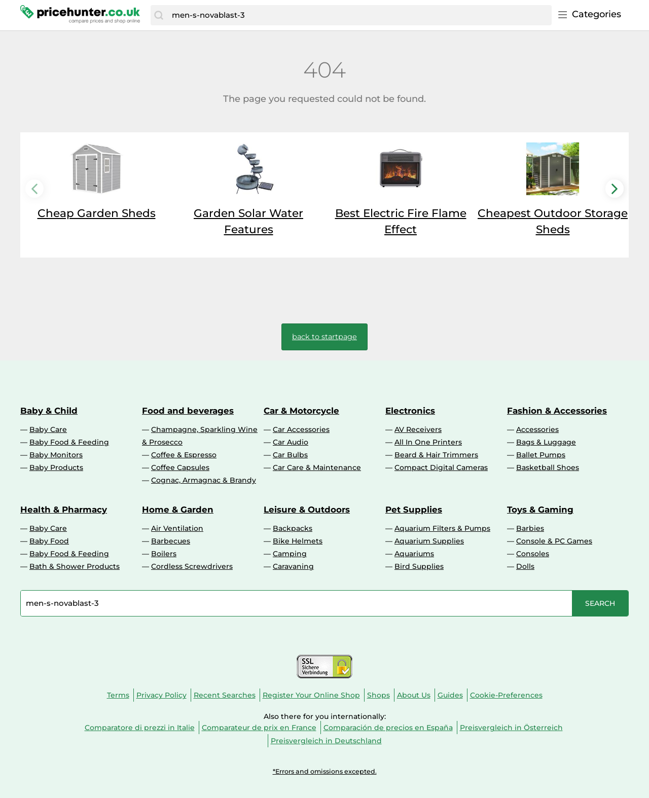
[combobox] (359, 15)
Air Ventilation (177, 528)
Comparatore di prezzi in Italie (140, 727)
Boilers (163, 553)
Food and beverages (188, 411)
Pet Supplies (413, 509)
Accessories (537, 429)
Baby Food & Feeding (69, 442)
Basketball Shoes (547, 467)
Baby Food (49, 541)
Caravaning (293, 566)
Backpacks (292, 528)
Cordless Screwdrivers (192, 566)
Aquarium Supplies (429, 541)
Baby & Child (49, 411)
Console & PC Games (554, 541)
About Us (413, 695)
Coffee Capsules (180, 467)
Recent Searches (225, 695)
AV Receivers (418, 429)
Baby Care (48, 429)
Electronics (410, 411)
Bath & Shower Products (74, 566)
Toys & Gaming (540, 509)
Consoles (532, 553)
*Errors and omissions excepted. (325, 771)
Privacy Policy (161, 695)
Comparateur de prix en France (259, 727)
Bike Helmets (297, 541)
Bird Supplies (419, 566)
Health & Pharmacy (63, 509)
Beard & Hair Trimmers (436, 454)
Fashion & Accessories (557, 411)
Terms (118, 695)
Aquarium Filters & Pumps (442, 528)
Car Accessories (301, 429)
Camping (290, 553)
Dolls (525, 566)
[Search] (159, 15)
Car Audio (290, 442)
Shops (378, 695)
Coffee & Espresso (184, 454)
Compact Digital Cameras (441, 467)
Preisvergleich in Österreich (511, 727)
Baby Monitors (56, 454)
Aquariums (414, 553)
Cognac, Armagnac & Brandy (203, 480)
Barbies (530, 528)
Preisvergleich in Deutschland (326, 740)
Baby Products (56, 467)
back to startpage (324, 336)
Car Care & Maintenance (317, 467)
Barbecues (170, 541)
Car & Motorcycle (301, 411)
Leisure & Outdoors (307, 509)
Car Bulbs (290, 454)
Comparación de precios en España (388, 727)
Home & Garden (177, 509)
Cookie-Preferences (506, 695)
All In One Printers (428, 442)
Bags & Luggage (546, 442)
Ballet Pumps (540, 454)
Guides (450, 695)
